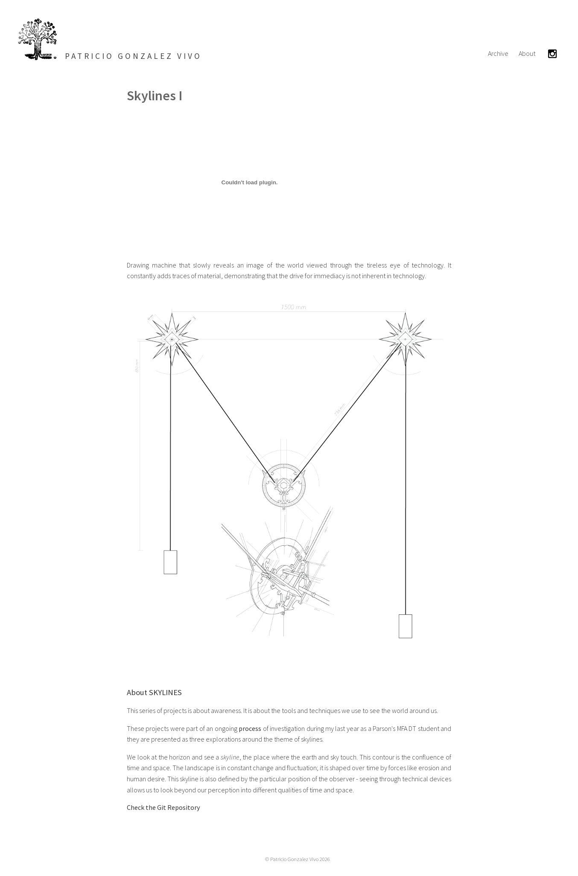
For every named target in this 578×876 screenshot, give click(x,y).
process (250, 728)
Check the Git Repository (163, 807)
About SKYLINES (154, 692)
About (527, 53)
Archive (498, 53)
